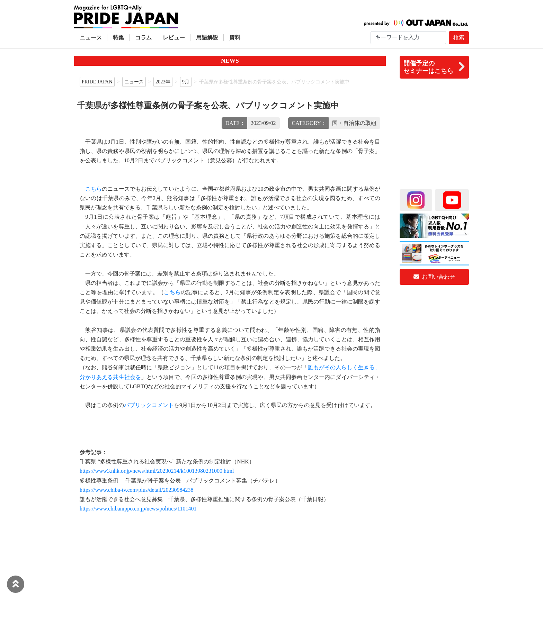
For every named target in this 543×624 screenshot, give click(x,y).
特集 (118, 37)
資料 (234, 37)
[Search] (408, 37)
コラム (143, 37)
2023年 (162, 81)
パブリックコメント (149, 405)
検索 (458, 37)
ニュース (91, 37)
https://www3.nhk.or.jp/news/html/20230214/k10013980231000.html (157, 471)
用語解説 (207, 37)
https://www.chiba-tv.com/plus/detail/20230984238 (137, 490)
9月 (185, 81)
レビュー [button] (174, 37)
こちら (93, 189)
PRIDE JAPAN (97, 81)
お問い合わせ (434, 277)
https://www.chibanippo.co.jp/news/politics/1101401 (138, 509)
